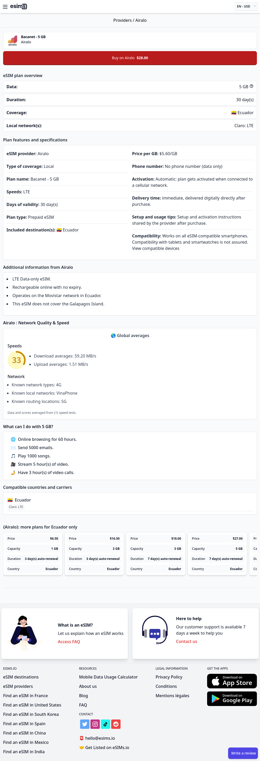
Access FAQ (69, 642)
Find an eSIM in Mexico (25, 742)
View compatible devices (156, 248)
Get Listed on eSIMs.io (104, 747)
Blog (83, 695)
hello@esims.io (98, 738)
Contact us (186, 641)
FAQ (83, 705)
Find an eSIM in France (25, 695)
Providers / (124, 20)
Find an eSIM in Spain (24, 723)
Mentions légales (172, 695)
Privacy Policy (169, 677)
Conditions (166, 686)
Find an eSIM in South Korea (31, 714)
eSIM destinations (21, 677)
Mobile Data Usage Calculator (108, 677)
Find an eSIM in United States (32, 705)
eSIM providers (18, 686)
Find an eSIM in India (24, 752)
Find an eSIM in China (24, 733)
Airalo (140, 20)
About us (88, 686)
